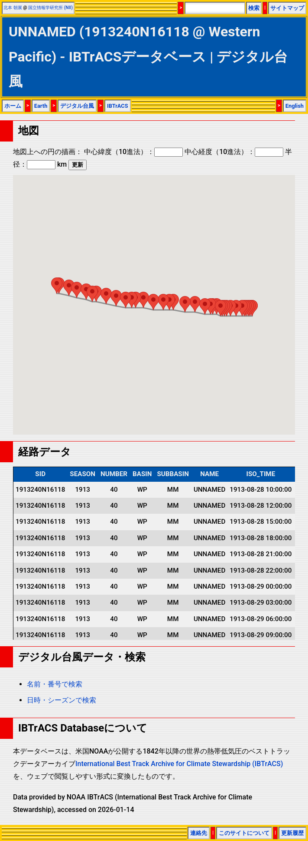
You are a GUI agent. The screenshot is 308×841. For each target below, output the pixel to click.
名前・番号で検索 (54, 684)
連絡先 (198, 833)
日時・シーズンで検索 (61, 700)
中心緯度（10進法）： (133, 152)
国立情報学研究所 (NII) (50, 7)
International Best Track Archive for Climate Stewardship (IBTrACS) (179, 764)
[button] (242, 308)
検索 (253, 8)
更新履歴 (292, 833)
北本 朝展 (12, 7)
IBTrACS (117, 106)
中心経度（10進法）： (234, 152)
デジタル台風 (77, 106)
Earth (41, 106)
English (294, 106)
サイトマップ (287, 8)
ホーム (12, 106)
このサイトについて (244, 833)
